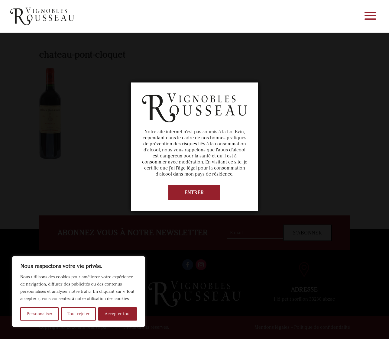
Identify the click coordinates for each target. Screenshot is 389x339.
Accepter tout (118, 313)
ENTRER (194, 192)
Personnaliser (40, 313)
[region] (78, 291)
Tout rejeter (78, 313)
